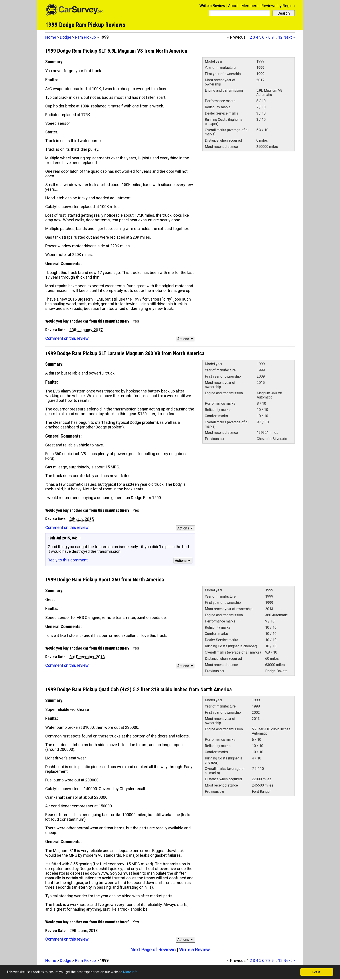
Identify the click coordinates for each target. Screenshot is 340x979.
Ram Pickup (85, 37)
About (233, 5)
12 (280, 37)
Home (50, 37)
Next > (289, 37)
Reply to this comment (68, 560)
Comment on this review (67, 338)
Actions (185, 339)
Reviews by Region (278, 5)
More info (136, 972)
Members (250, 5)
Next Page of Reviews (153, 949)
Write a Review (212, 5)
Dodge (65, 37)
